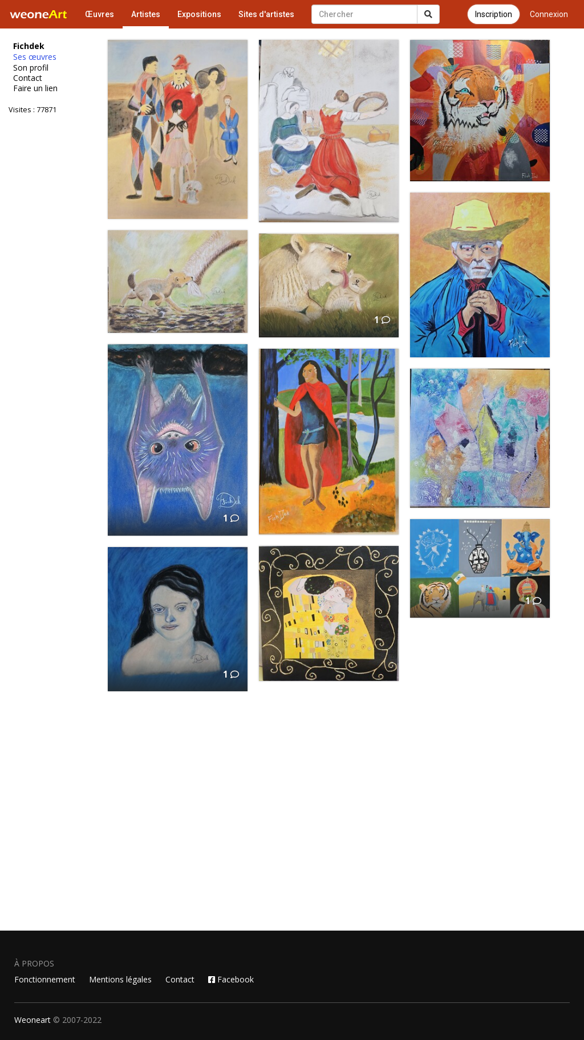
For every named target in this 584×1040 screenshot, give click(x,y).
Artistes (145, 14)
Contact (27, 78)
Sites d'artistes (266, 14)
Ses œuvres (34, 57)
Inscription (493, 14)
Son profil (30, 68)
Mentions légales (120, 979)
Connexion (549, 14)
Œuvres (99, 14)
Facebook (231, 979)
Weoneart (32, 1019)
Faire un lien (35, 88)
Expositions (199, 14)
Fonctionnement (44, 979)
